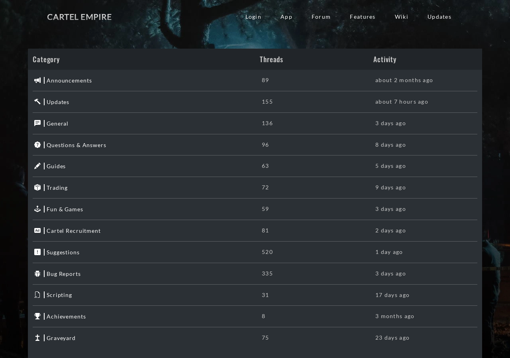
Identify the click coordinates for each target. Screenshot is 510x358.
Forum (321, 16)
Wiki (401, 16)
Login (253, 16)
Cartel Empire (79, 17)
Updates (439, 16)
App (286, 16)
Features (362, 16)
